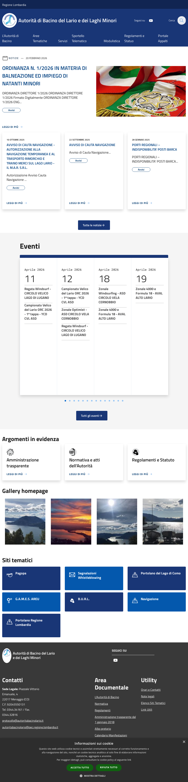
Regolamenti (103, 710)
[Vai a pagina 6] (87, 400)
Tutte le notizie (94, 225)
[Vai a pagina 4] (78, 400)
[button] (94, 776)
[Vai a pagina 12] (114, 400)
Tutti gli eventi (92, 415)
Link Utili (146, 709)
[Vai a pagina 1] (65, 400)
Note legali (147, 696)
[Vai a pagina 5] (83, 400)
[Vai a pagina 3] (74, 400)
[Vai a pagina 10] (105, 400)
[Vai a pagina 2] (69, 400)
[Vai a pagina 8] (96, 400)
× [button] (183, 742)
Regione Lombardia (14, 5)
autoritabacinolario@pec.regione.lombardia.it (23, 727)
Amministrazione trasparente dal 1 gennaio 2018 (115, 719)
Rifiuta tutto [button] (109, 767)
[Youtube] (148, 20)
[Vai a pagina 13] (118, 400)
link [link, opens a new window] (129, 759)
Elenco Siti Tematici (153, 703)
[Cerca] (181, 20)
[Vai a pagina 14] (122, 400)
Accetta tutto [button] (80, 767)
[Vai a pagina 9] (100, 400)
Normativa (101, 703)
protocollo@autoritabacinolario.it (23, 720)
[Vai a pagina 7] (92, 400)
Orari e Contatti (151, 689)
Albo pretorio (103, 728)
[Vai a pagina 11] (109, 400)
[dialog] (94, 760)
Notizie (14, 58)
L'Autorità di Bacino (107, 697)
